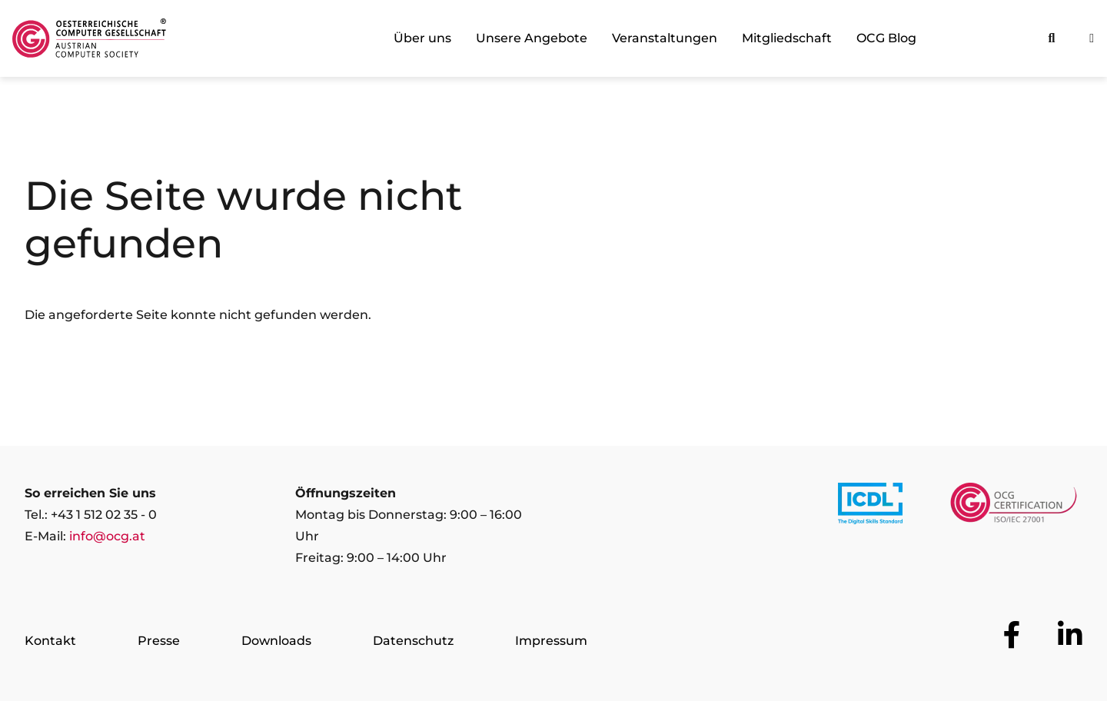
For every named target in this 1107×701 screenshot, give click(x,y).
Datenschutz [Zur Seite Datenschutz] (413, 640)
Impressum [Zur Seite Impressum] (551, 640)
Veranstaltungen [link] (664, 38)
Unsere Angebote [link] (531, 38)
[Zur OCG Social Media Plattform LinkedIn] (1070, 635)
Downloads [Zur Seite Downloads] (276, 640)
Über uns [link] (422, 38)
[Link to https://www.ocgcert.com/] (1013, 506)
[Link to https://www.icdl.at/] (870, 506)
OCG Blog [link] (886, 38)
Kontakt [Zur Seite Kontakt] (50, 640)
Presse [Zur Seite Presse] (159, 640)
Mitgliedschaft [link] (787, 38)
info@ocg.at (107, 536)
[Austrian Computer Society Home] (89, 38)
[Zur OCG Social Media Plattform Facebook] (1012, 635)
